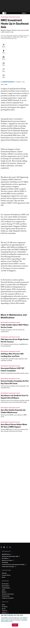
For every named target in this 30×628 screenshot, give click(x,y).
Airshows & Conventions (8, 594)
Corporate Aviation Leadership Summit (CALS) (14, 564)
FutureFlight (5, 562)
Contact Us (4, 610)
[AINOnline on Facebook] (1, 547)
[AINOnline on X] (7, 547)
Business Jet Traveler (8, 560)
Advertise (5, 612)
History (3, 608)
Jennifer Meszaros (8, 59)
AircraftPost (6, 558)
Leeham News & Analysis (9, 566)
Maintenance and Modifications (10, 17)
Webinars (4, 592)
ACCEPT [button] (15, 625)
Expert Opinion (5, 586)
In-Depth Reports (6, 588)
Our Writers (5, 606)
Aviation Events (6, 596)
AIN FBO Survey (6, 554)
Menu (24, 13)
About (3, 604)
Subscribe (4, 573)
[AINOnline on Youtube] (4, 547)
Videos (3, 590)
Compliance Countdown (8, 598)
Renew (3, 577)
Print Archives (5, 583)
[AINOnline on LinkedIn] (10, 547)
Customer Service (6, 575)
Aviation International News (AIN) (11, 556)
